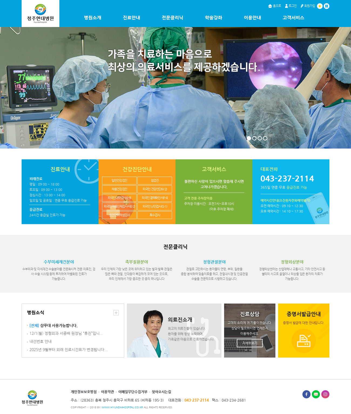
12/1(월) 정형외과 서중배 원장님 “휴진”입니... (66, 333)
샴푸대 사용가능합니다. (53, 325)
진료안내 (131, 17)
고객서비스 (293, 17)
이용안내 (252, 17)
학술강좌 (213, 17)
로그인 (291, 6)
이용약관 (107, 392)
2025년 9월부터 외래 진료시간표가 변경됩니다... (68, 350)
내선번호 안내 (40, 341)
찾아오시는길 (161, 392)
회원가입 (308, 6)
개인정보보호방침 (84, 392)
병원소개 (92, 17)
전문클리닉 (172, 17)
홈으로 (274, 6)
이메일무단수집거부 (132, 392)
